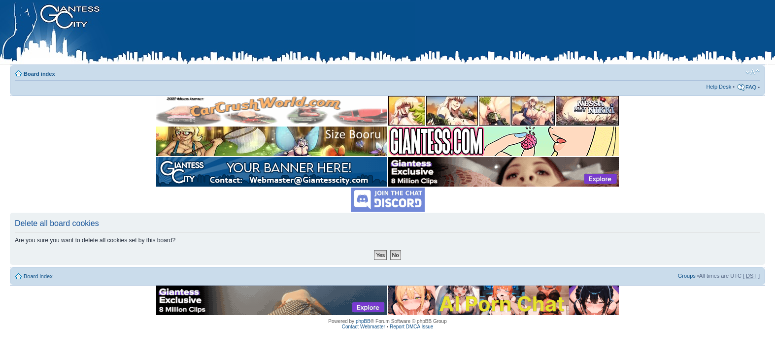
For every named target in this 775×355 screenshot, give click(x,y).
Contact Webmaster (363, 326)
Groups (687, 276)
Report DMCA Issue (411, 326)
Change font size (752, 71)
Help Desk (718, 87)
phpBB (363, 321)
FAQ (750, 87)
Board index (39, 74)
